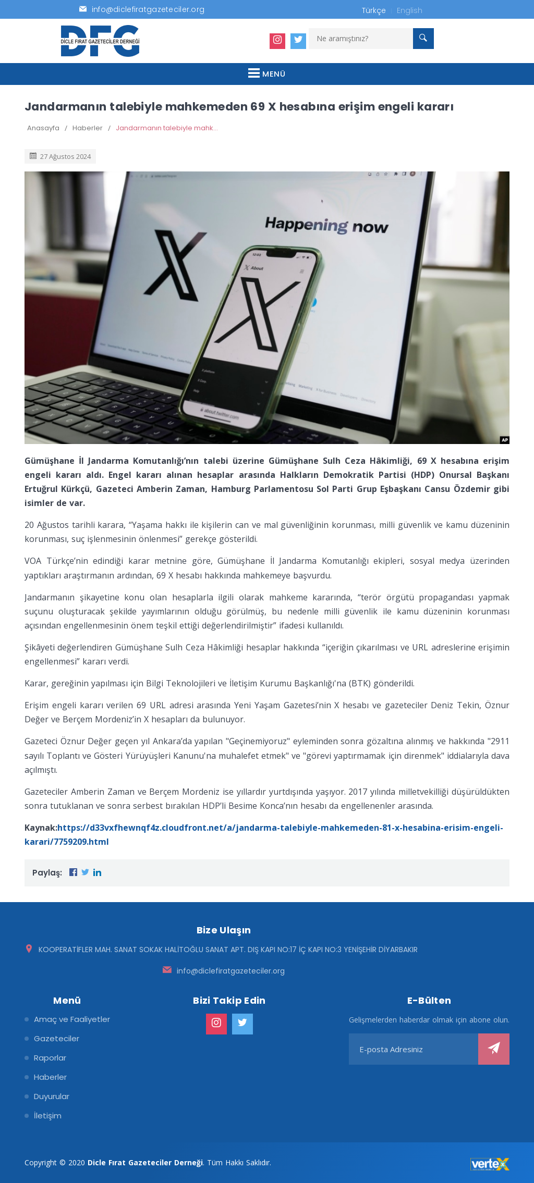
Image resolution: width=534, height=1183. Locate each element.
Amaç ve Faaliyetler (72, 1019)
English (409, 10)
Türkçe (374, 10)
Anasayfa (43, 128)
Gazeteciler (56, 1038)
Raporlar (50, 1057)
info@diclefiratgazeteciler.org (231, 971)
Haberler (87, 128)
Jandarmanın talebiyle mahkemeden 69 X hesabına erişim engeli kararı (168, 128)
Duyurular (51, 1096)
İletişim (48, 1115)
